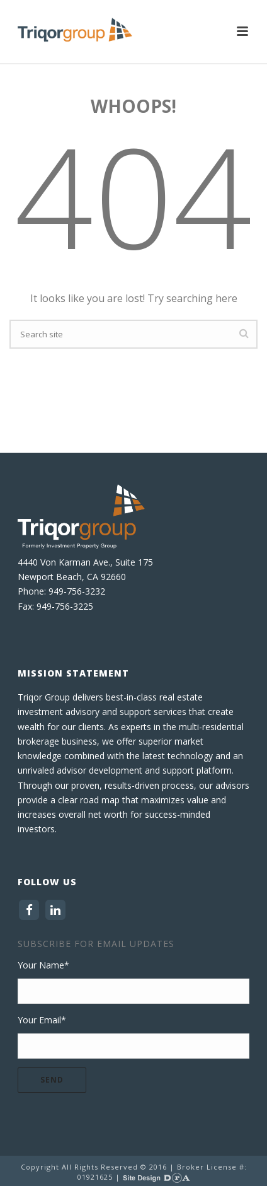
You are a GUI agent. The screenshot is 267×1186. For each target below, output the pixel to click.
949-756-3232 (76, 591)
